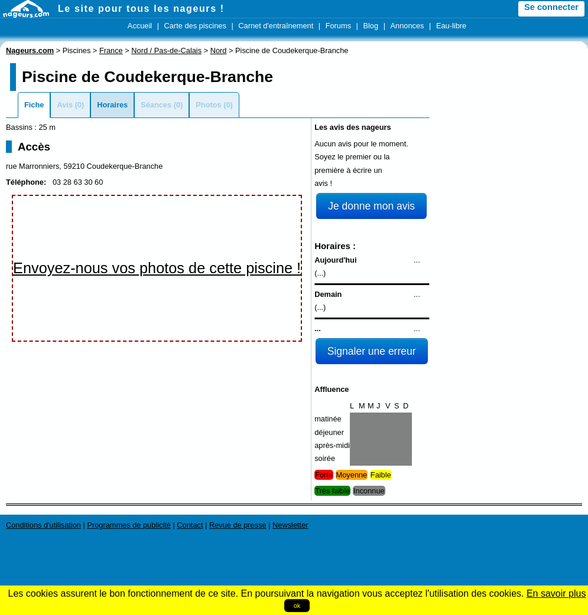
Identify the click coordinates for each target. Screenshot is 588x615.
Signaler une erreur (371, 351)
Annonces (407, 25)
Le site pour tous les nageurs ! (141, 9)
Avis (65, 104)
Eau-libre (451, 25)
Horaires (112, 104)
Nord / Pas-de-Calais (166, 50)
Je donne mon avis (371, 206)
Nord (218, 50)
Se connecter (551, 7)
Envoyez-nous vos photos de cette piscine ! (157, 268)
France (111, 50)
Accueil (140, 25)
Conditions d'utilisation (43, 525)
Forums (338, 25)
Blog (370, 25)
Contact (190, 525)
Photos (208, 104)
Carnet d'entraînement (275, 25)
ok (297, 605)
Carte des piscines (195, 25)
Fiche (34, 104)
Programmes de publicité (129, 525)
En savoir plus (556, 593)
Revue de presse (238, 525)
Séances (156, 104)
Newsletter (290, 525)
